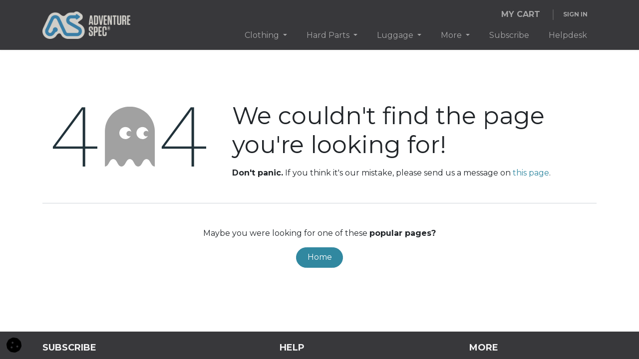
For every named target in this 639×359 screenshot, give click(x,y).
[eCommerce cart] (520, 14)
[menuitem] (266, 35)
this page (531, 173)
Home (320, 257)
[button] (13, 344)
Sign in (575, 14)
